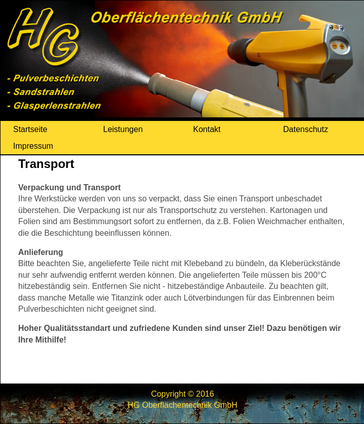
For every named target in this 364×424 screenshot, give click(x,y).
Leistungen (123, 129)
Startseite (30, 129)
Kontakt (206, 129)
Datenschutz (305, 129)
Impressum (33, 146)
